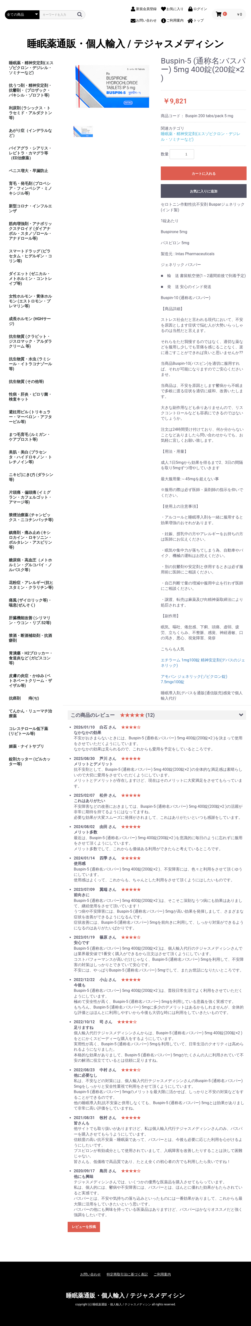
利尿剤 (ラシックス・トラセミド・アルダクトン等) (30, 113)
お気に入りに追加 (203, 191)
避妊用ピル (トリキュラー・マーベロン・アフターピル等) (30, 417)
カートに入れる (204, 174)
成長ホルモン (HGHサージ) (30, 321)
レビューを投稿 (84, 1227)
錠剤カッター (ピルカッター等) (29, 761)
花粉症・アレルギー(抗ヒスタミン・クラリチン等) (31, 585)
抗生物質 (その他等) (26, 381)
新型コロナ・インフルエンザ (30, 208)
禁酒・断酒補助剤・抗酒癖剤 (30, 638)
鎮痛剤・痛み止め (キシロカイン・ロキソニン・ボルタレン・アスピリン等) (30, 540)
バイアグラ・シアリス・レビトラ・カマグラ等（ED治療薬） (30, 153)
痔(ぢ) (33, 698)
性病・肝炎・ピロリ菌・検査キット (30, 397)
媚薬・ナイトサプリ (26, 746)
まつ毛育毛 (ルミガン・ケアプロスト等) (29, 437)
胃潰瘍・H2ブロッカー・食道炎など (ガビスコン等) (31, 658)
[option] (112, 86)
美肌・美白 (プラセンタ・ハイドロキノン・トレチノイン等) (30, 457)
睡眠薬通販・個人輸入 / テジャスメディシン (125, 43)
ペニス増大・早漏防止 (28, 170)
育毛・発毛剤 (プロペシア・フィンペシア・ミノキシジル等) (30, 188)
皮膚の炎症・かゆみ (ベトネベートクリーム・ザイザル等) (30, 680)
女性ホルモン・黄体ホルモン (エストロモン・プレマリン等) (30, 301)
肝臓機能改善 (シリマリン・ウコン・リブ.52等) (30, 620)
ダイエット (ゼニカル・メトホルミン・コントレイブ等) (30, 278)
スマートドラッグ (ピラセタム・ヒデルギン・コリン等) (30, 256)
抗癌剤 (15, 698)
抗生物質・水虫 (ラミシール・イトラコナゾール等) (30, 364)
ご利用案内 (162, 1274)
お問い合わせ (90, 1274)
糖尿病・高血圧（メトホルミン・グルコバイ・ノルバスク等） (30, 565)
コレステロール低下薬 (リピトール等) (28, 731)
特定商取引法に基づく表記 (127, 1274)
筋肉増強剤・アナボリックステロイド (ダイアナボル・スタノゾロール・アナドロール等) (30, 231)
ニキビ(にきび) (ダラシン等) (31, 477)
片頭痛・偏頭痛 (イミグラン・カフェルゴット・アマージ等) (30, 497)
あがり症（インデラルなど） (30, 133)
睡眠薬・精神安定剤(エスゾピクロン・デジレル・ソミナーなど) (31, 68)
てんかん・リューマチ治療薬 (30, 713)
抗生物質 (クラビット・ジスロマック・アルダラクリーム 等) (30, 341)
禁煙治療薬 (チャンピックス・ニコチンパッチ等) (31, 517)
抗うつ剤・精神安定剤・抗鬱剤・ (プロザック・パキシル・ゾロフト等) (30, 90)
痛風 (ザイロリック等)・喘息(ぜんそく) (30, 602)
